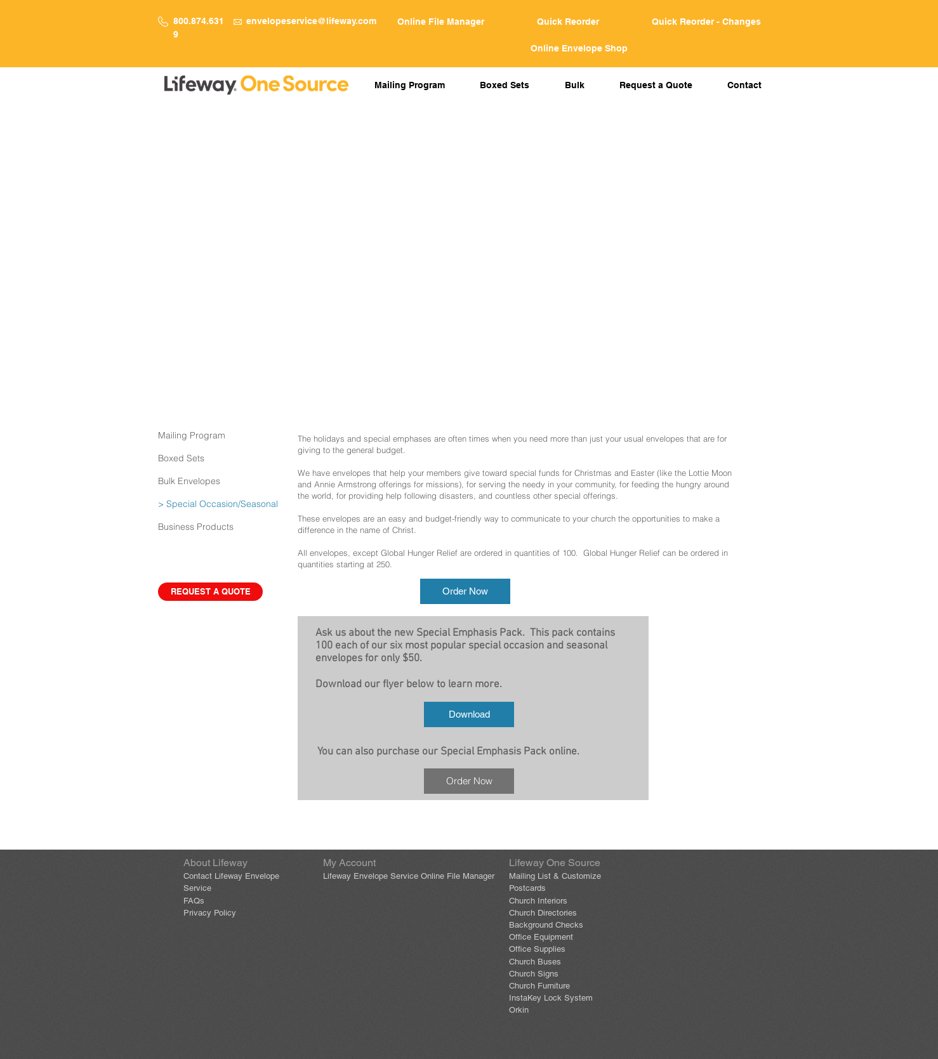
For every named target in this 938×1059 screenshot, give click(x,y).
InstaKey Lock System (551, 998)
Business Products (196, 526)
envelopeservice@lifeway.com (311, 21)
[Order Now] (465, 591)
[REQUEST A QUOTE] (210, 591)
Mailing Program (191, 435)
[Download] (469, 714)
